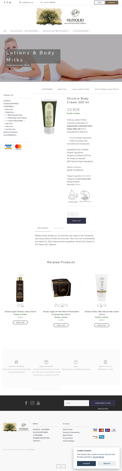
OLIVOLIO (7, 101)
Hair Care (9, 124)
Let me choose (98, 457)
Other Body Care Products (17, 118)
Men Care (9, 126)
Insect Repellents (10, 135)
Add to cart (20, 322)
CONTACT (36, 441)
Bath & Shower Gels (15, 115)
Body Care (62, 89)
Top (61, 466)
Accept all (86, 463)
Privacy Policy (68, 438)
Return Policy (67, 435)
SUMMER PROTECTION (41, 438)
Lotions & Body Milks (81, 89)
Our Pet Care (10, 129)
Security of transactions (71, 432)
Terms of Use (67, 430)
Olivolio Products (73, 182)
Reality (32, 449)
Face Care (9, 109)
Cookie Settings (68, 441)
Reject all (107, 463)
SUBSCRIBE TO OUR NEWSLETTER (102, 404)
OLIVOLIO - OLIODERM (24, 31)
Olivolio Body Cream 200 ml (106, 89)
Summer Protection (10, 132)
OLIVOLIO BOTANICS (55, 31)
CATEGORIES (81, 31)
